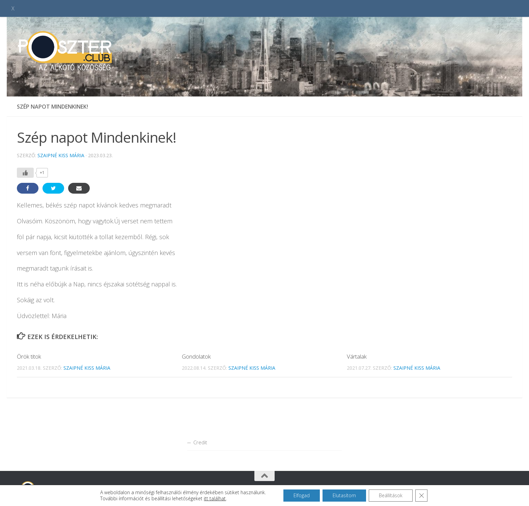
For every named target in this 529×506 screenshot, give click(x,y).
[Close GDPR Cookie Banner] (421, 495)
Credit (200, 442)
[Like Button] (25, 173)
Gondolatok (196, 356)
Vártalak (357, 356)
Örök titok (29, 356)
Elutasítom (344, 495)
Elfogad (302, 495)
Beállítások (390, 495)
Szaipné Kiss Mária (60, 155)
